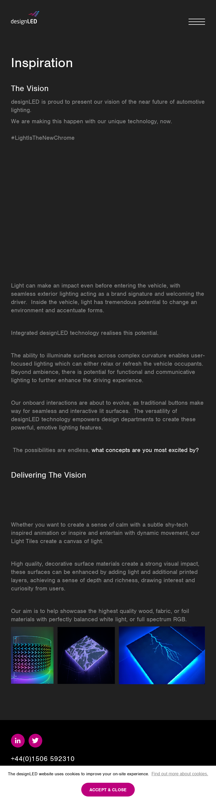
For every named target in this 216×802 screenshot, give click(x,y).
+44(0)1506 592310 (43, 758)
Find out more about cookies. (180, 773)
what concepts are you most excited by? (145, 450)
